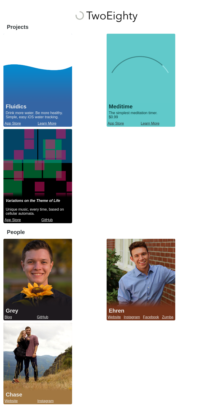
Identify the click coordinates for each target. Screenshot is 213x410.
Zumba (167, 317)
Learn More (47, 123)
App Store (13, 123)
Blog (8, 317)
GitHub (47, 220)
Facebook (151, 317)
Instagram (132, 317)
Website (114, 317)
